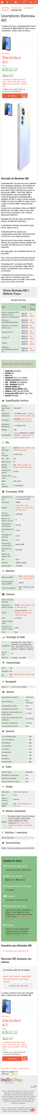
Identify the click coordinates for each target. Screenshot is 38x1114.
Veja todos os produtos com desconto (15, 1068)
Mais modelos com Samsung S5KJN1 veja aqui (23, 612)
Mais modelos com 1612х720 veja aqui (24, 449)
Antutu (16, 433)
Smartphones (16, 8)
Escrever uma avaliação (18, 986)
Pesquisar (15, 2)
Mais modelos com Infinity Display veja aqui (22, 466)
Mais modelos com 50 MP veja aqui (25, 606)
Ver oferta (32, 315)
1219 (15, 413)
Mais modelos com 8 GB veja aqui (26, 577)
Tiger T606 (19, 505)
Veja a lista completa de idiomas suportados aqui (20, 825)
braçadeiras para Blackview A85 (16, 951)
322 (15, 425)
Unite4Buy (5, 8)
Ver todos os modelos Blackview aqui (23, 420)
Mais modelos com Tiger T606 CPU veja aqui (24, 507)
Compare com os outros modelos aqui (24, 414)
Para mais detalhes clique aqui (18, 934)
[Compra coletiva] (7, 2)
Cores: (4, 86)
